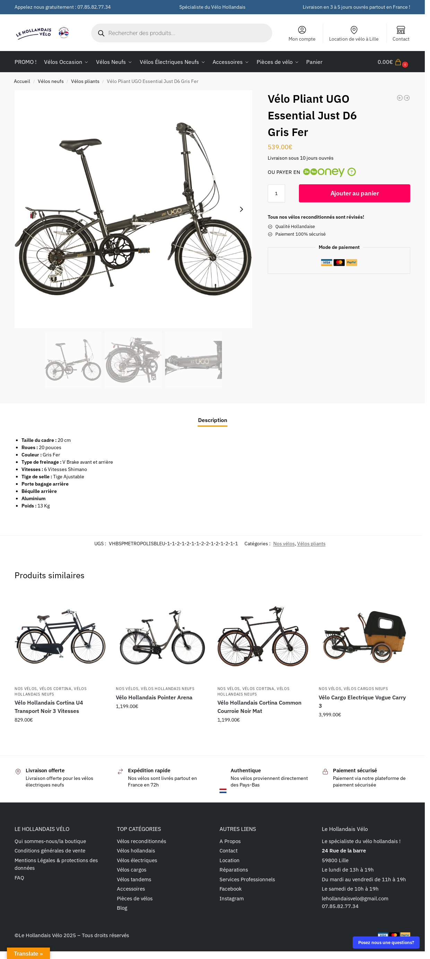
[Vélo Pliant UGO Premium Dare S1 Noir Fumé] (399, 97)
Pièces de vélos (135, 898)
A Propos (230, 841)
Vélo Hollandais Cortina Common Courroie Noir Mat (259, 706)
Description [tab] (212, 420)
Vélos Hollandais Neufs (167, 688)
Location (230, 860)
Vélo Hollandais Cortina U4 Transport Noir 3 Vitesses (49, 706)
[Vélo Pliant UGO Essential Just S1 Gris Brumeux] (406, 97)
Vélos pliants (85, 81)
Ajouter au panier (354, 193)
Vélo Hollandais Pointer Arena (154, 697)
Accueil (22, 81)
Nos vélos (284, 543)
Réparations (234, 869)
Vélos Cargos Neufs (366, 688)
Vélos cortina (55, 688)
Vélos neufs (51, 81)
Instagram (232, 898)
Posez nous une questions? (386, 942)
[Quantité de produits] (276, 193)
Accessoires (131, 888)
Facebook (231, 888)
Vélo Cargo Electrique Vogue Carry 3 (362, 701)
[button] (394, 61)
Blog (122, 908)
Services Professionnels (247, 879)
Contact (401, 33)
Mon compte (302, 33)
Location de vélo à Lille (354, 33)
